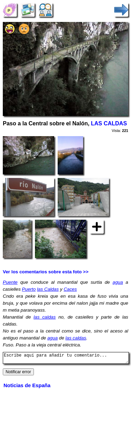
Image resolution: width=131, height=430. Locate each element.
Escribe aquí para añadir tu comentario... (66, 359)
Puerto (29, 289)
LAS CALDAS (109, 123)
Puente (10, 282)
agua (117, 282)
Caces (70, 289)
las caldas (45, 317)
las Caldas (48, 289)
